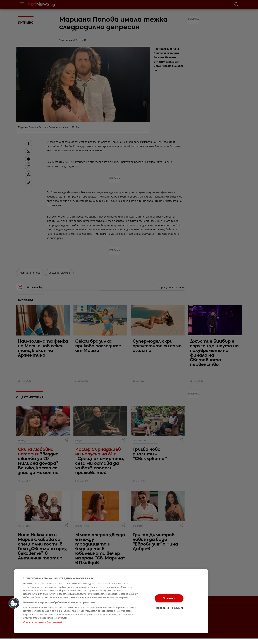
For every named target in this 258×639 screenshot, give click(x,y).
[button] (14, 603)
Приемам (169, 598)
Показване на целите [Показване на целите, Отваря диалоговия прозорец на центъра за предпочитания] (169, 608)
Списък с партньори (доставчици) (42, 622)
